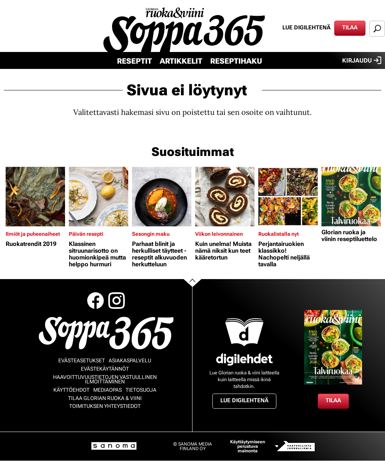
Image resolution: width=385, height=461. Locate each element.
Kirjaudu (361, 60)
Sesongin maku (151, 234)
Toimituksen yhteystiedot (105, 406)
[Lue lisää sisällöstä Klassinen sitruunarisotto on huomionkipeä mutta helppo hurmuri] (98, 196)
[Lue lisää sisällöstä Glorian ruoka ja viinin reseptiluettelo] (351, 196)
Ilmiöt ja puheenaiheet (33, 234)
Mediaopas (107, 390)
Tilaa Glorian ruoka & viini (105, 398)
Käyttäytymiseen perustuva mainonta (247, 446)
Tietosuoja (141, 390)
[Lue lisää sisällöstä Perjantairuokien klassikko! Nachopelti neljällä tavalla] (288, 196)
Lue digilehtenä (306, 27)
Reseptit (134, 61)
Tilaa (350, 27)
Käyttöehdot (71, 390)
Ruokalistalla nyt (278, 234)
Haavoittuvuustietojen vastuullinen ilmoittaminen (105, 379)
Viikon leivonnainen (219, 234)
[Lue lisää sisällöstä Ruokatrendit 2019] (35, 196)
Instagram (116, 300)
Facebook (95, 300)
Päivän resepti (86, 234)
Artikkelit (181, 61)
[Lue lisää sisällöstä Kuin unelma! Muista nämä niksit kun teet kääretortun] (225, 196)
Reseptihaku (236, 61)
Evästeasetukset (81, 360)
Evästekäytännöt (105, 369)
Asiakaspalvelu (130, 360)
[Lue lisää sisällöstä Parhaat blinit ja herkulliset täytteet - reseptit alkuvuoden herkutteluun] (161, 196)
